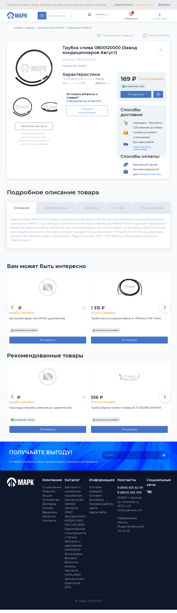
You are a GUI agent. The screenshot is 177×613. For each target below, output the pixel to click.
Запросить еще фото (34, 126)
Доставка (58, 4)
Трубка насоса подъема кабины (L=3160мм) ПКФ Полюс (126, 321)
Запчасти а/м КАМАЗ (74, 505)
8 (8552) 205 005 (129, 495)
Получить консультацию (87, 110)
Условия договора (96, 501)
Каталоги (90, 4)
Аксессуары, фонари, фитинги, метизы (74, 563)
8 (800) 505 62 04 (124, 4)
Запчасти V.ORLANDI (73, 576)
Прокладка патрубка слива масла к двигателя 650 (40, 411)
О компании (13, 4)
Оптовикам (46, 4)
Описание (21, 208)
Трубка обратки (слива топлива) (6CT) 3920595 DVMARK (126, 411)
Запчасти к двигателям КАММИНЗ (73, 549)
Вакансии (78, 4)
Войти (166, 4)
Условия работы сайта (101, 509)
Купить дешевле (151, 78)
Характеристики (57, 208)
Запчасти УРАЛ (71, 513)
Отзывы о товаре (152, 208)
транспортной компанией (142, 148)
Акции (35, 4)
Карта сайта (97, 515)
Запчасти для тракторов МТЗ (75, 586)
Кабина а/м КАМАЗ (75, 65)
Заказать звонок (145, 4)
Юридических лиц (149, 174)
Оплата (68, 4)
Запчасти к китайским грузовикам (73, 495)
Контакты (101, 4)
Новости (26, 4)
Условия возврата (95, 492)
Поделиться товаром (117, 35)
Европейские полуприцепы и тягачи (75, 536)
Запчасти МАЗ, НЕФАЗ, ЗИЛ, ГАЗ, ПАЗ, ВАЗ (75, 524)
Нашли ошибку (159, 35)
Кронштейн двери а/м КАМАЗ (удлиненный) (37, 321)
